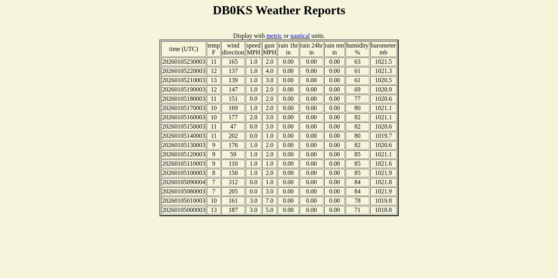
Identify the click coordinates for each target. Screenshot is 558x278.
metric (274, 35)
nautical (300, 35)
